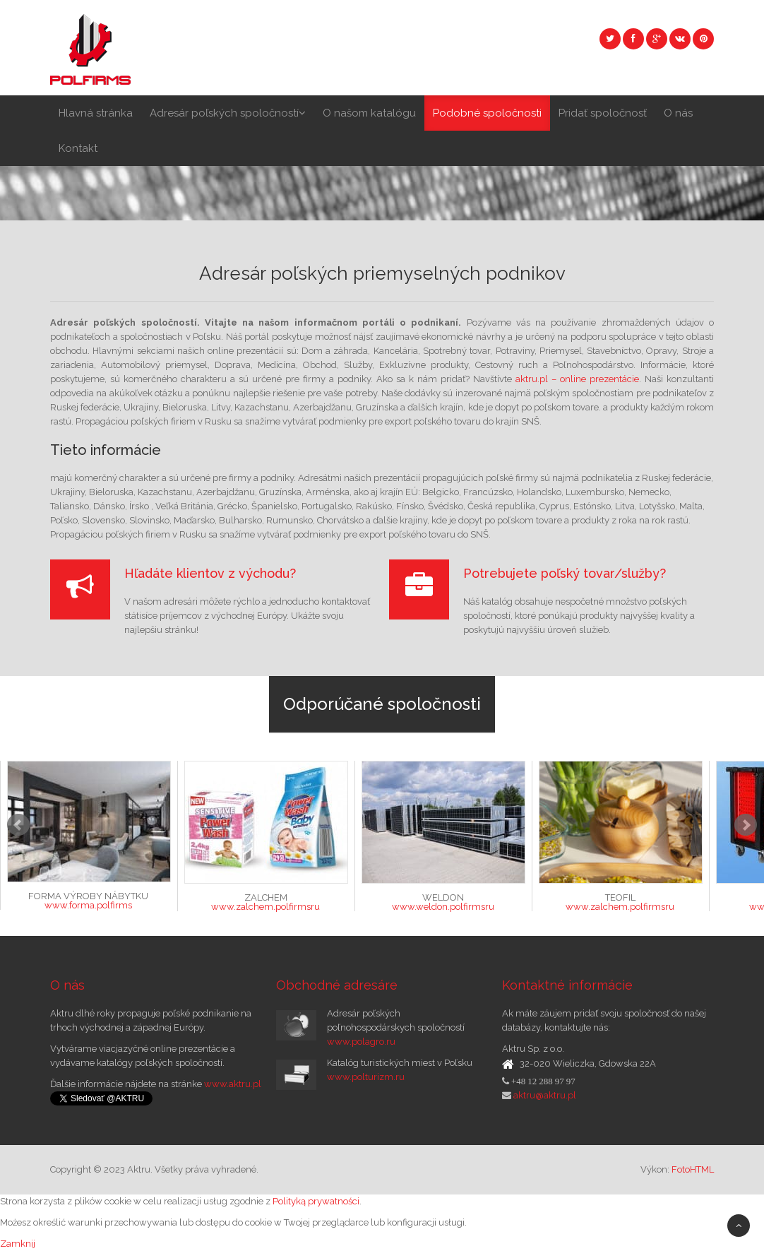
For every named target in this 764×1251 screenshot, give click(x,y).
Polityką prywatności (316, 1201)
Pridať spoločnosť (603, 113)
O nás (678, 113)
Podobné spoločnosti (487, 113)
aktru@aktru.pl (543, 1095)
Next (745, 825)
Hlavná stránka (96, 113)
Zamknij (17, 1243)
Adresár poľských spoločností (228, 113)
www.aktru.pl (232, 1084)
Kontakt (78, 148)
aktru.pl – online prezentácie (577, 379)
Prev (18, 825)
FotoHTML (693, 1169)
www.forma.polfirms (88, 905)
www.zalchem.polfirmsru (265, 906)
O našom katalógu (369, 113)
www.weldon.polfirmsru (443, 906)
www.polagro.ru (361, 1041)
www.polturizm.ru (366, 1077)
